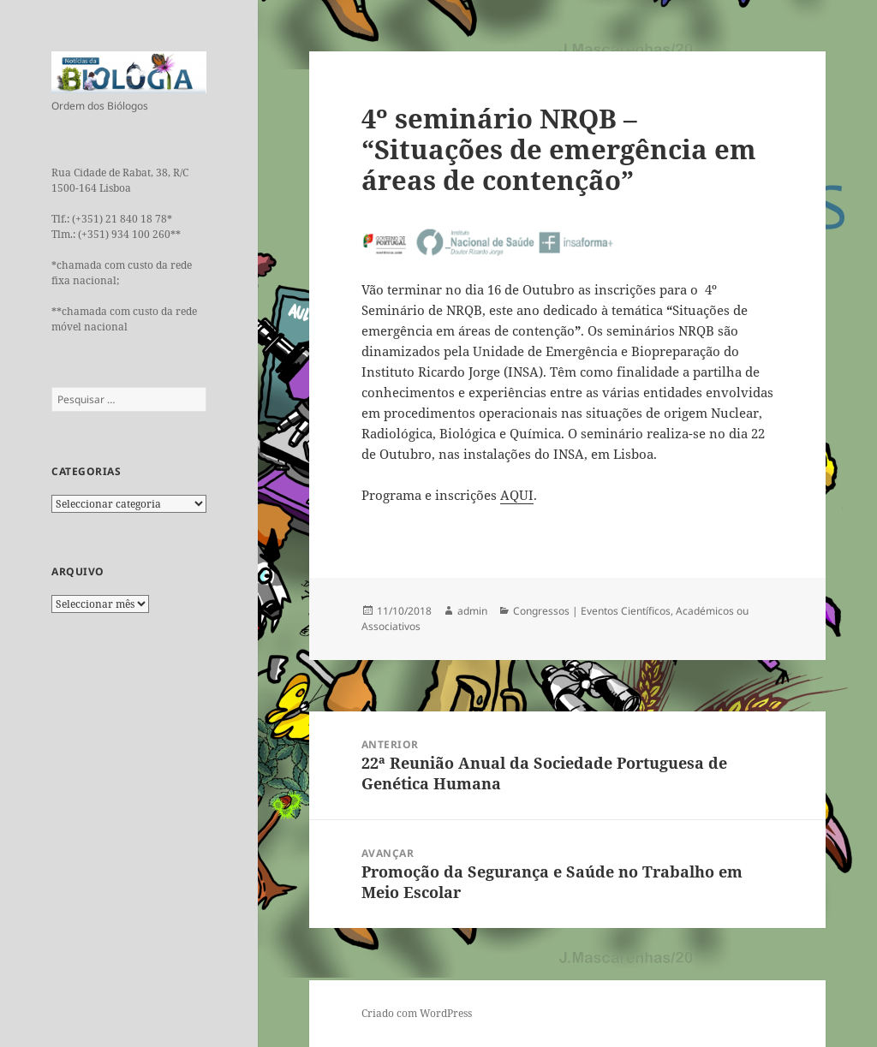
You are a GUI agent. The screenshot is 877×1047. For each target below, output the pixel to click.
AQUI (517, 494)
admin (472, 611)
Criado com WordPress (416, 1013)
